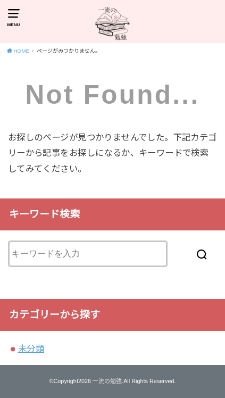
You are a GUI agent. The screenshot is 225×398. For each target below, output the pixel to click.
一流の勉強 (107, 381)
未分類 (31, 348)
